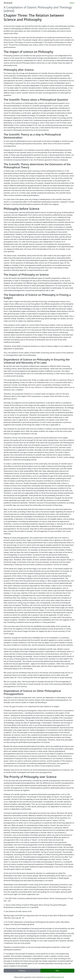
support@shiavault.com (55, 977)
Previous (22, 971)
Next (57, 971)
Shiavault (8, 2)
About (72, 3)
